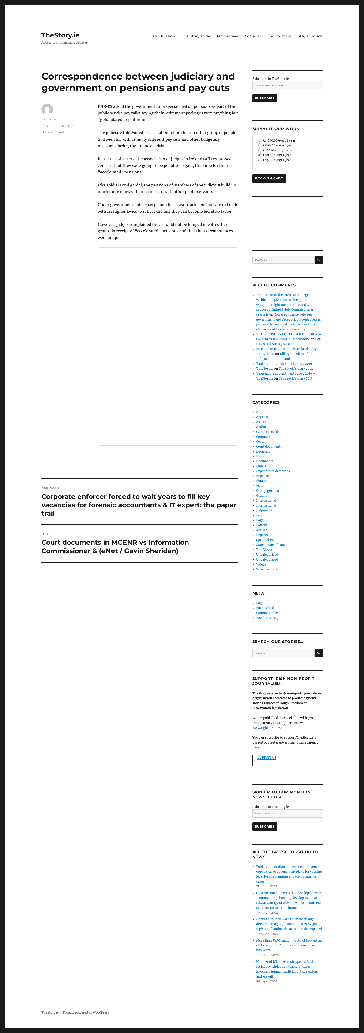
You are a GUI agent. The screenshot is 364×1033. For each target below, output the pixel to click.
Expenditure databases (273, 471)
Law (259, 515)
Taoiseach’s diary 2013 (295, 378)
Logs (259, 520)
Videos (261, 564)
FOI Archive (227, 36)
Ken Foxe (48, 119)
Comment (263, 437)
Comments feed (268, 613)
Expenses (263, 476)
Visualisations (266, 569)
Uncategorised (52, 132)
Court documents (269, 447)
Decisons (263, 451)
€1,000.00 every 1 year (277, 140)
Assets (261, 422)
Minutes (262, 530)
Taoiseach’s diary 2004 (296, 369)
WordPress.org (267, 618)
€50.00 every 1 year (274, 155)
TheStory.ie (60, 35)
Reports (262, 535)
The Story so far (196, 36)
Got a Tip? (254, 36)
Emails (261, 466)
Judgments (264, 510)
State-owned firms (270, 545)
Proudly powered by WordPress (86, 1013)
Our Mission (164, 36)
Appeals (262, 417)
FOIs (259, 486)
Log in (261, 603)
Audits (261, 427)
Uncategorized (267, 560)
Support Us (280, 36)
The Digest (264, 550)
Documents (265, 461)
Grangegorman (267, 491)
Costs (260, 442)
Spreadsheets (266, 540)
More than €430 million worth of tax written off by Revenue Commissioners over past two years (289, 945)
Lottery (261, 525)
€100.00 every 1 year (275, 150)
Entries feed (265, 608)
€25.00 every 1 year (274, 160)
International (266, 501)
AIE (258, 412)
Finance (262, 481)
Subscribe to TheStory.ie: (271, 79)
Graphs (261, 496)
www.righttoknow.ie (267, 728)
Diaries (261, 456)
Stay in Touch (310, 36)
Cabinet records (268, 432)
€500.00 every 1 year (275, 145)
